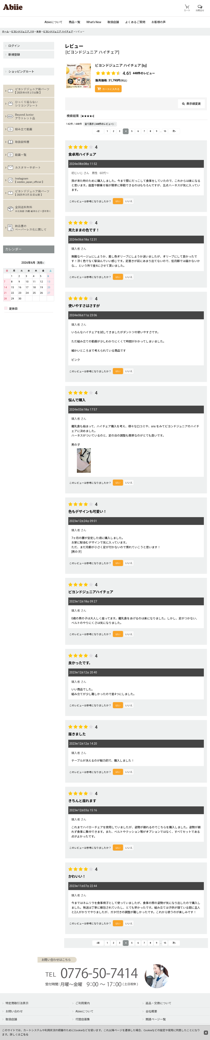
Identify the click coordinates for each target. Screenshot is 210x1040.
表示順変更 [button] (191, 103)
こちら (25, 1034)
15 (165, 131)
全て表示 (100, 124)
